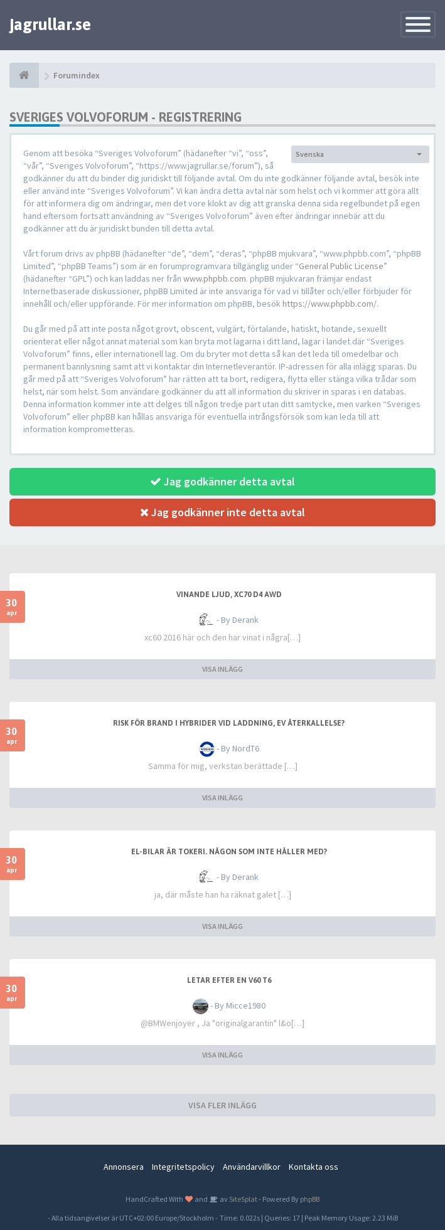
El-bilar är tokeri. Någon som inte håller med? (229, 851)
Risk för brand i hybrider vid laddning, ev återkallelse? (229, 723)
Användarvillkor (252, 1166)
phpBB (309, 1199)
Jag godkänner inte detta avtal (222, 512)
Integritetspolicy (183, 1166)
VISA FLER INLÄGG (222, 1105)
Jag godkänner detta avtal (222, 481)
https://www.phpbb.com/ (329, 303)
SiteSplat (242, 1199)
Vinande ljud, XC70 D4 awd (229, 594)
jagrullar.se (50, 24)
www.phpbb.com (214, 278)
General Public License (341, 266)
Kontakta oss (313, 1166)
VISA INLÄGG (222, 669)
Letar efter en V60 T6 (229, 980)
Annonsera (124, 1166)
